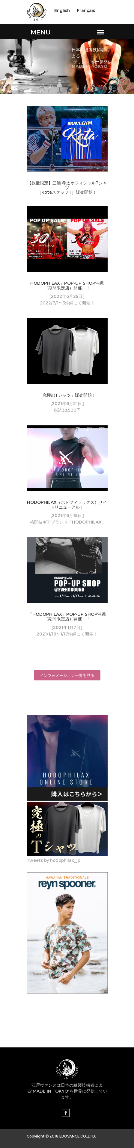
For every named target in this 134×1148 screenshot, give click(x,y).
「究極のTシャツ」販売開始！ (67, 395)
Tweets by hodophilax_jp (53, 860)
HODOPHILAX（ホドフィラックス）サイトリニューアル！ (67, 504)
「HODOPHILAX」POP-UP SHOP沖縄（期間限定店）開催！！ (67, 616)
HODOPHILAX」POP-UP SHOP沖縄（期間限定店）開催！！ (67, 285)
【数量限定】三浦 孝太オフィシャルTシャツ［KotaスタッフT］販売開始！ (67, 187)
